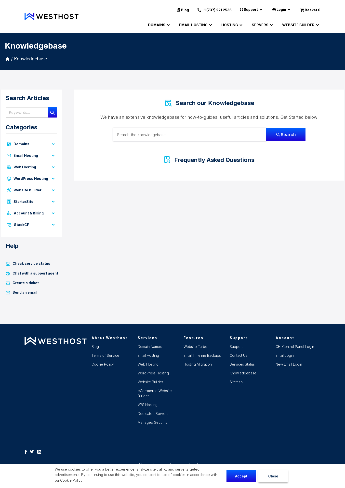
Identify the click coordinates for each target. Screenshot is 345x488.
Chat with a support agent (32, 273)
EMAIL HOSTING (196, 25)
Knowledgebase (30, 58)
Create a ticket (22, 283)
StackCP (31, 225)
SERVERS (263, 25)
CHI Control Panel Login (295, 346)
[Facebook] (27, 451)
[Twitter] (33, 451)
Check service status (28, 263)
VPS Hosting (148, 405)
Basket (310, 10)
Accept (241, 476)
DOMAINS (159, 25)
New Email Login (289, 364)
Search (286, 134)
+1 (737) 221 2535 (215, 10)
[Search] (52, 112)
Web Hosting (31, 167)
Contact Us (238, 355)
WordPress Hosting (31, 179)
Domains (31, 144)
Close (273, 476)
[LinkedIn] (40, 451)
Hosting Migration (198, 364)
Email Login (285, 355)
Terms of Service (105, 355)
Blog (183, 10)
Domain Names (150, 346)
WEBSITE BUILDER (301, 25)
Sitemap (236, 382)
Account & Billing (31, 213)
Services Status (242, 364)
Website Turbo (195, 346)
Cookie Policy (71, 480)
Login (282, 10)
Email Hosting (31, 155)
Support (252, 10)
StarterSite (31, 202)
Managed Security (152, 422)
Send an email (21, 292)
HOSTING (232, 25)
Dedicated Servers (153, 413)
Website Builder (31, 190)
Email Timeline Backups (202, 355)
